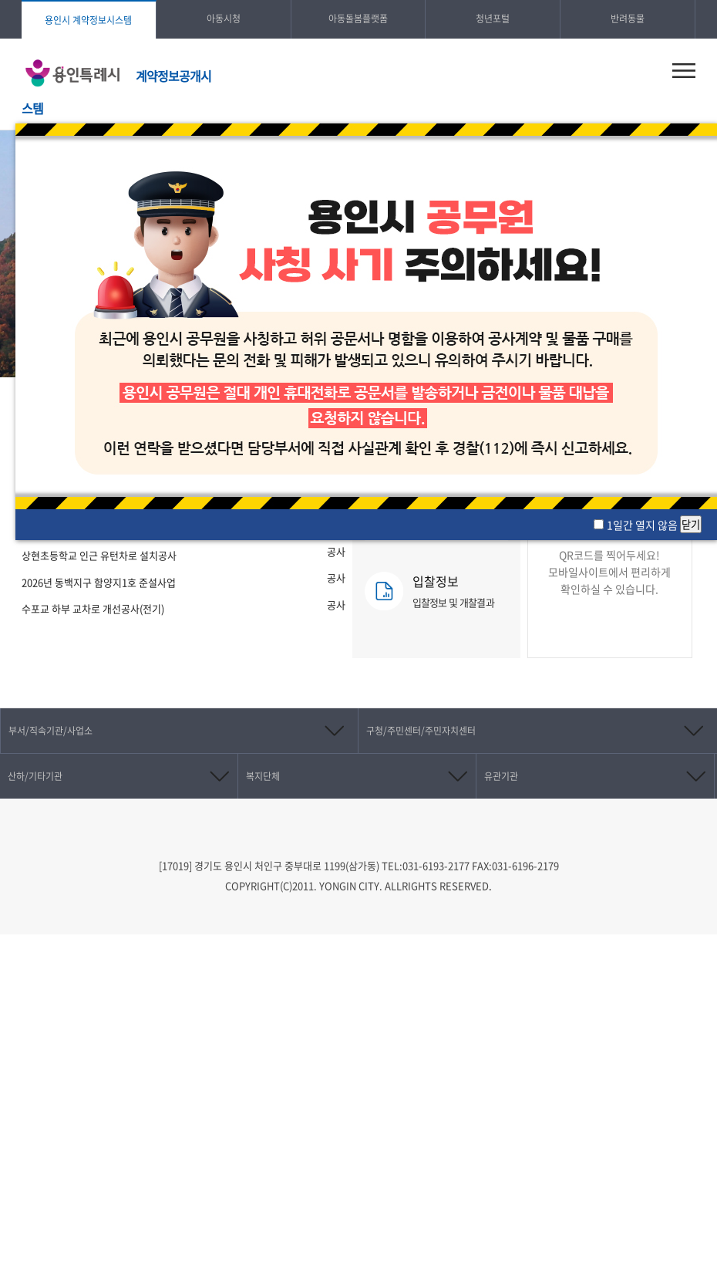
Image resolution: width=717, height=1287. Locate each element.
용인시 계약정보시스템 (88, 20)
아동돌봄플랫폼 (358, 18)
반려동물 (628, 18)
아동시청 (224, 18)
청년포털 (493, 18)
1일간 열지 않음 (643, 524)
